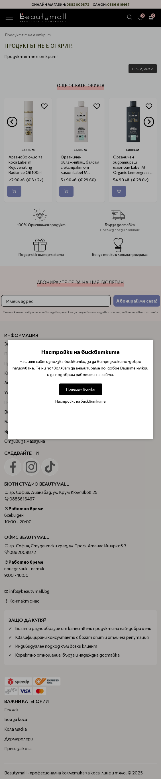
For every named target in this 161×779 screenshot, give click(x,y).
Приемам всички (80, 389)
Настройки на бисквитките (80, 401)
